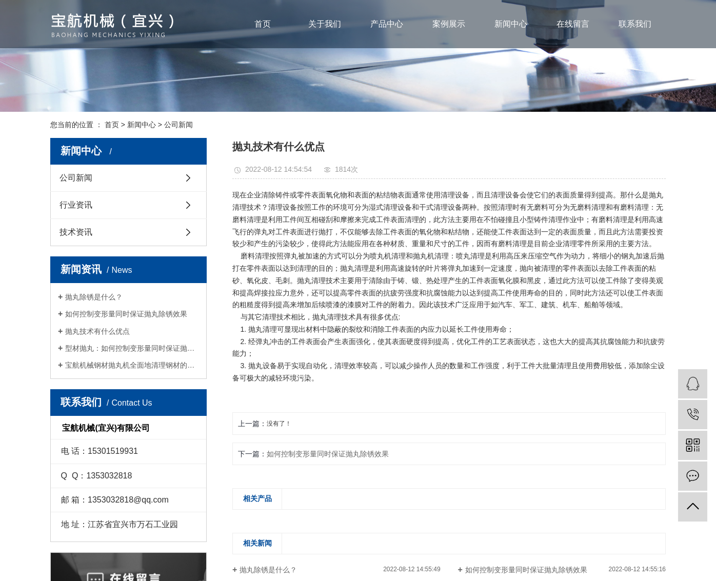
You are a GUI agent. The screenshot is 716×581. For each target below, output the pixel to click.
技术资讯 (75, 232)
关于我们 (324, 23)
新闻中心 (510, 23)
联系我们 (635, 23)
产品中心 (386, 23)
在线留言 (572, 23)
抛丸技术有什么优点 (97, 331)
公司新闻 (178, 125)
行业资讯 (75, 205)
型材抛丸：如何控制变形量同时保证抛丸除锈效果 (132, 348)
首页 (262, 23)
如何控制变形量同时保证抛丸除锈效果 (126, 314)
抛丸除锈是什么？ (94, 297)
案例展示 (448, 23)
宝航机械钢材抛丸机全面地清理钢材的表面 (132, 365)
